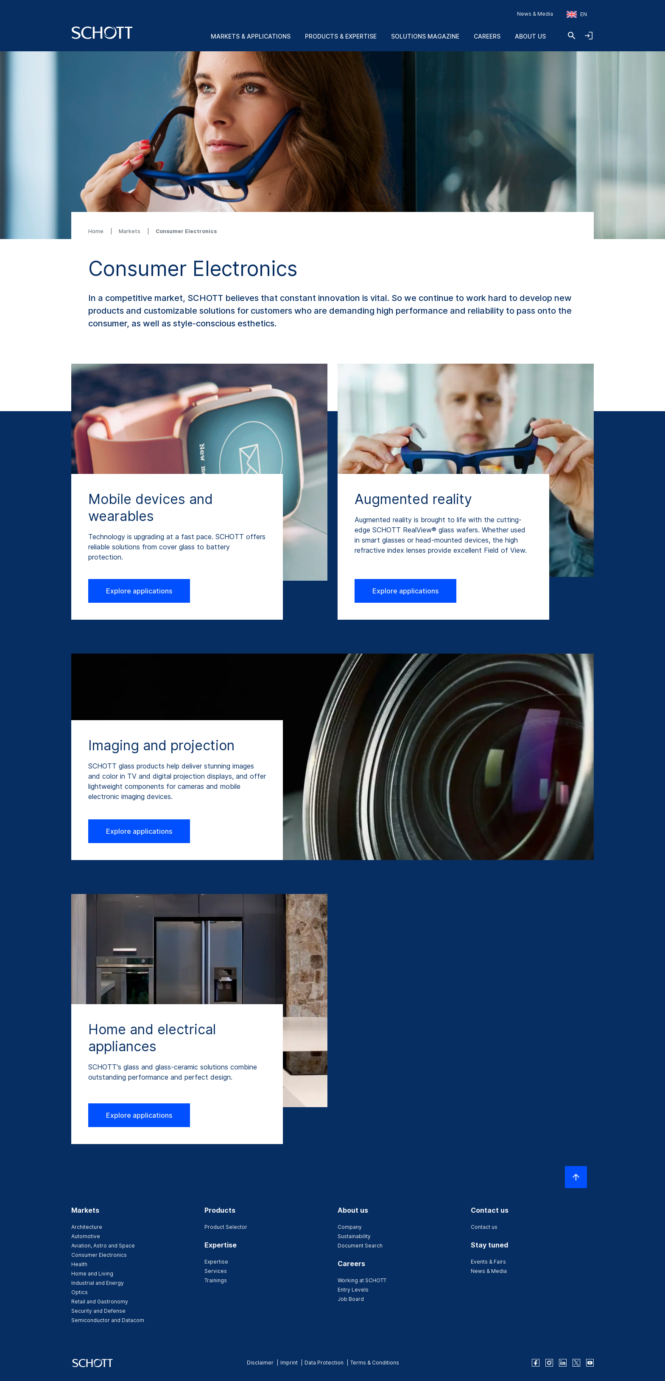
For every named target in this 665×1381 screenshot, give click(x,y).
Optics (79, 1292)
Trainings (215, 1280)
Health (79, 1264)
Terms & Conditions (374, 1362)
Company (350, 1227)
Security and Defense (98, 1311)
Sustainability (354, 1236)
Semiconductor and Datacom (107, 1320)
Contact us (484, 1227)
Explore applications (139, 591)
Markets (130, 231)
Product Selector (225, 1227)
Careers (487, 36)
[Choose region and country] (577, 14)
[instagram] (549, 1363)
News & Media (535, 14)
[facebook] (535, 1363)
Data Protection (324, 1362)
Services (215, 1271)
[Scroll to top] (576, 1177)
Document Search (360, 1245)
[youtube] (590, 1363)
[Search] (572, 36)
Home (96, 231)
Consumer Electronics (99, 1255)
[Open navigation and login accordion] (589, 36)
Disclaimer (260, 1362)
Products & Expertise (341, 36)
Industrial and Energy (97, 1283)
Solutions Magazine (425, 36)
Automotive (85, 1236)
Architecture (86, 1227)
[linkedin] (563, 1363)
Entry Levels (353, 1289)
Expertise (216, 1261)
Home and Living (92, 1273)
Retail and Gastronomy (99, 1301)
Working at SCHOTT (362, 1280)
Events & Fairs (488, 1261)
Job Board (351, 1299)
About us (530, 36)
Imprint (289, 1362)
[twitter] (576, 1363)
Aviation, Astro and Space (103, 1245)
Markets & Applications (251, 36)
